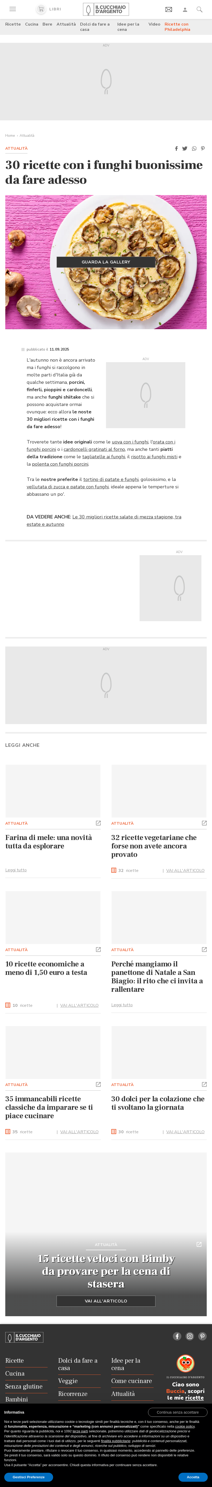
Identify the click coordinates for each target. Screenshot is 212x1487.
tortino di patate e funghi (111, 479)
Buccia (175, 1391)
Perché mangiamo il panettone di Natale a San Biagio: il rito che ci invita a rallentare (157, 976)
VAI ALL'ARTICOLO (185, 871)
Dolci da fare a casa (95, 26)
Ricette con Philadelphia (177, 26)
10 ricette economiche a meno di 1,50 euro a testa (46, 968)
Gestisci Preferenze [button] (29, 1477)
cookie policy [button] (185, 1426)
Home (10, 135)
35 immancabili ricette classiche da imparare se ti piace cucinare (49, 1107)
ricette (128, 871)
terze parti (80, 1431)
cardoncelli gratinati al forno (94, 449)
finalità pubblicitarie (115, 1441)
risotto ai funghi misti (154, 457)
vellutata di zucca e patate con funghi (68, 487)
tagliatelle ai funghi (103, 457)
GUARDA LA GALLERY (106, 262)
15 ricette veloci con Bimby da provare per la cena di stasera (106, 1271)
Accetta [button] (193, 1477)
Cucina (31, 24)
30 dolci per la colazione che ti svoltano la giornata (158, 1103)
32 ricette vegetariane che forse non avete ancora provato (154, 846)
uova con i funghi (130, 442)
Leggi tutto (16, 870)
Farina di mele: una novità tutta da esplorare (48, 842)
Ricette (13, 24)
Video (154, 24)
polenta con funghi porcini (60, 464)
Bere (47, 24)
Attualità (66, 24)
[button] (176, 148)
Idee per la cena (128, 26)
